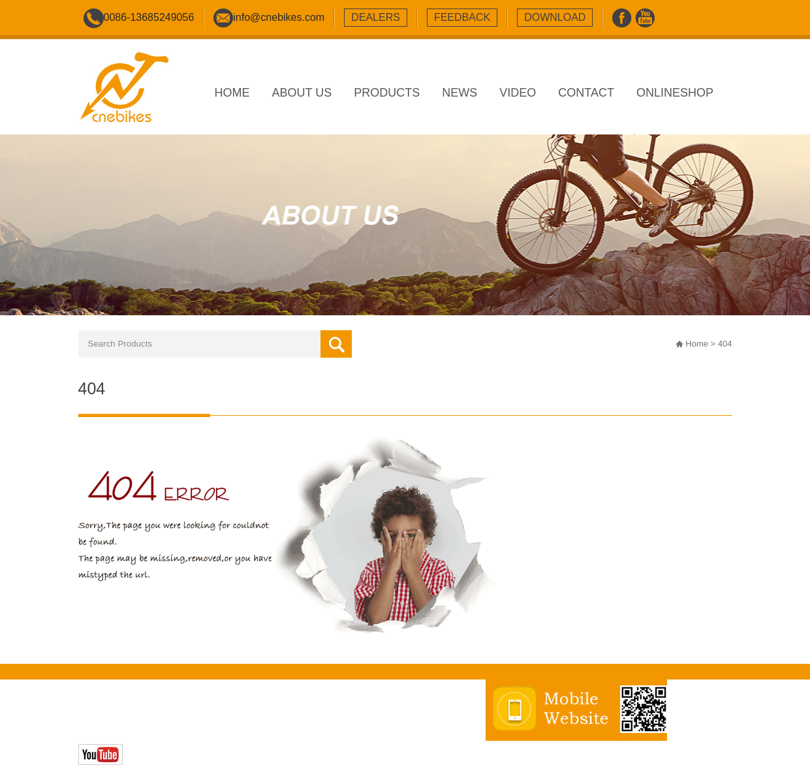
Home (696, 344)
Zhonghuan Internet (171, 727)
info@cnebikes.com (278, 17)
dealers (375, 17)
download (554, 17)
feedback (462, 17)
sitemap (327, 714)
